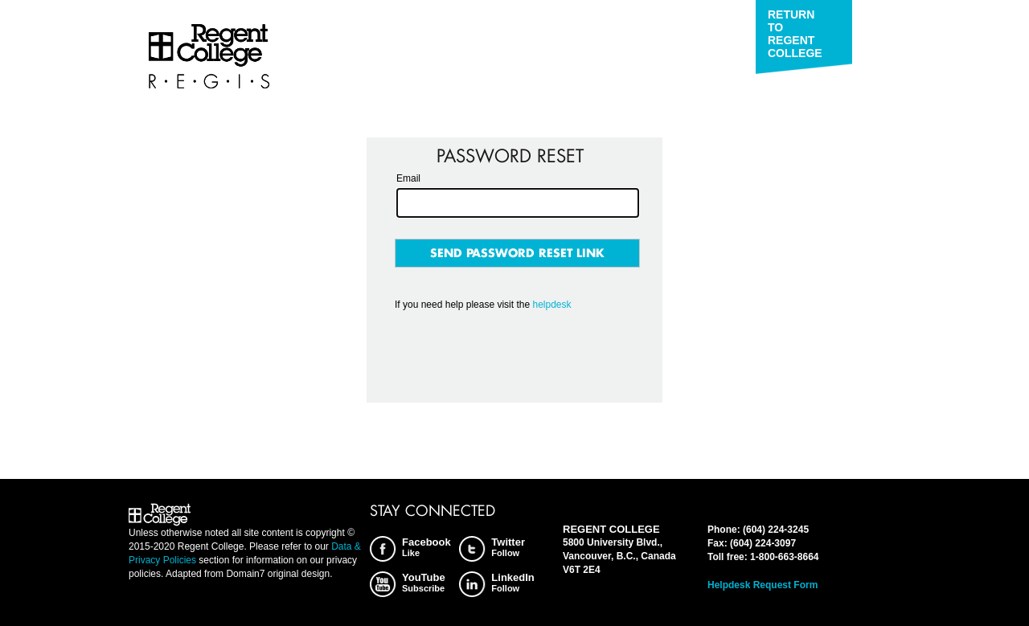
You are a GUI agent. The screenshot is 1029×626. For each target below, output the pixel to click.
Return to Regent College (795, 33)
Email (408, 178)
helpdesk (551, 304)
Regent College (209, 56)
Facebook (426, 547)
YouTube (423, 582)
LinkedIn (512, 582)
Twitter (508, 547)
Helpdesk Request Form (762, 585)
